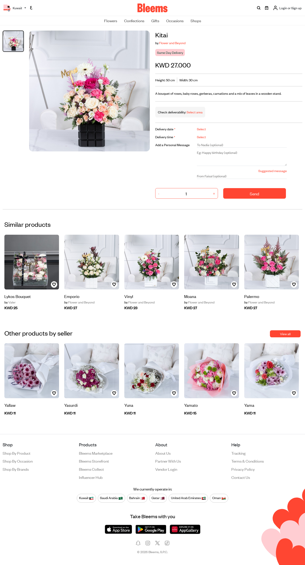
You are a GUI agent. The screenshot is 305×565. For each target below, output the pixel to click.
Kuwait (86, 498)
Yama (249, 405)
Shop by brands (16, 469)
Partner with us (168, 460)
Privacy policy (243, 469)
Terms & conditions (247, 460)
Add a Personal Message (172, 144)
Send (254, 193)
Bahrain (137, 498)
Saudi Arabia (111, 498)
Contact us (240, 477)
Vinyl (128, 296)
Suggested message (272, 170)
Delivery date (165, 129)
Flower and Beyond (172, 42)
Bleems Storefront (94, 460)
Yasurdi (71, 405)
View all (285, 333)
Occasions (175, 20)
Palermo (251, 296)
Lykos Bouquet (17, 296)
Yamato (191, 405)
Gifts (155, 20)
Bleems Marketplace (95, 453)
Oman (219, 498)
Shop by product (16, 453)
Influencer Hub (91, 477)
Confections (134, 20)
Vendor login (166, 469)
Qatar (158, 498)
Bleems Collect (91, 469)
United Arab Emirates (188, 498)
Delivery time (165, 136)
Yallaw (10, 405)
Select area (194, 112)
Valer (10, 302)
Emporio (71, 296)
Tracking (238, 453)
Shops (196, 20)
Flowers (110, 20)
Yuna (128, 405)
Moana (190, 296)
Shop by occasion (18, 460)
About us (163, 453)
